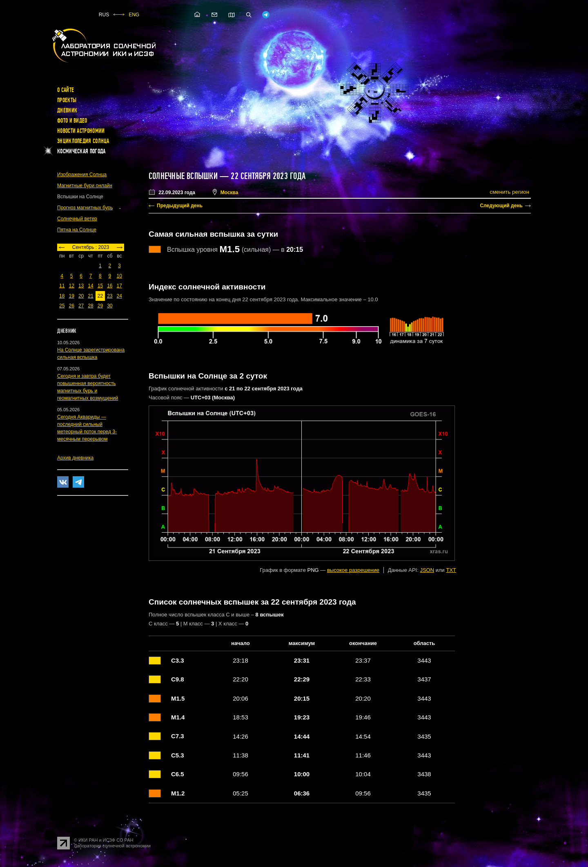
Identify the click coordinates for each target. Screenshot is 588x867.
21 (90, 296)
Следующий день (501, 205)
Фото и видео (72, 120)
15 (100, 286)
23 (109, 296)
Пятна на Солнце (76, 230)
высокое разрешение (353, 570)
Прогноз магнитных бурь (85, 208)
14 (90, 286)
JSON (427, 570)
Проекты (66, 100)
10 (119, 276)
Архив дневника (75, 458)
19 (71, 296)
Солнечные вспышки (183, 176)
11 (62, 286)
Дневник (67, 110)
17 (119, 286)
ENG (134, 15)
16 (109, 286)
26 (71, 306)
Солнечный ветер (77, 219)
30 (109, 306)
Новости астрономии (81, 130)
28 (90, 306)
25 (62, 306)
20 (81, 296)
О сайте (65, 90)
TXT (451, 570)
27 (81, 306)
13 (81, 286)
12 (71, 286)
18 (62, 296)
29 (100, 306)
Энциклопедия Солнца (83, 141)
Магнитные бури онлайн (84, 185)
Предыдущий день (180, 205)
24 (119, 296)
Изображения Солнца (82, 174)
